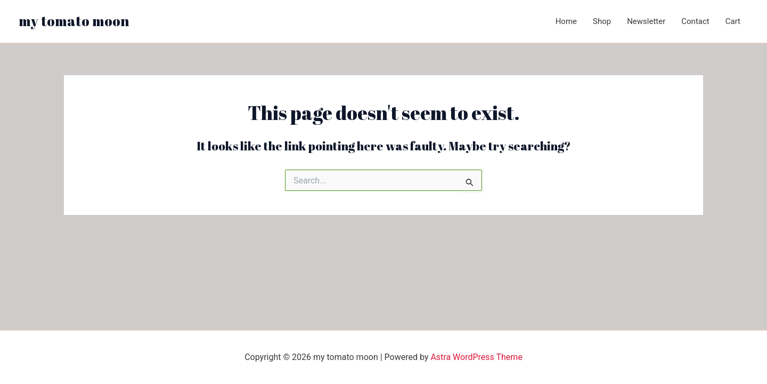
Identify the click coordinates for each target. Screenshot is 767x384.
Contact (695, 21)
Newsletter (646, 21)
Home (566, 21)
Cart (732, 21)
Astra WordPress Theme (476, 357)
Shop (602, 21)
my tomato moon (74, 20)
